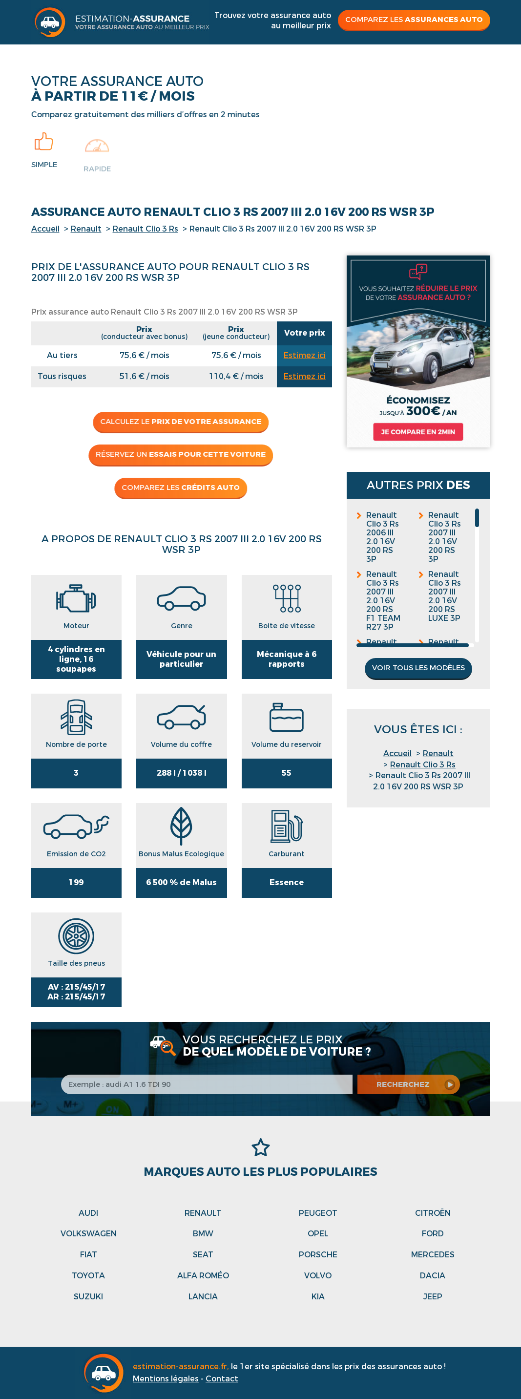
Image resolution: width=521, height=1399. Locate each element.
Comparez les (414, 19)
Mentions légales (166, 1379)
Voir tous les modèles (418, 668)
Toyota (88, 1276)
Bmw (203, 1234)
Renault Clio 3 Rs (145, 229)
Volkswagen (89, 1234)
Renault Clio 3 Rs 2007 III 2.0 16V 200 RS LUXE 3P (444, 596)
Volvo (318, 1276)
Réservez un (176, 454)
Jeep (432, 1297)
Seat (203, 1255)
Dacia (432, 1276)
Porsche (318, 1255)
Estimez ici (305, 355)
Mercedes (433, 1255)
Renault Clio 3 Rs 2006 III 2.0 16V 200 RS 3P (382, 537)
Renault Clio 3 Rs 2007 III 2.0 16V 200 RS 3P (444, 537)
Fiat (88, 1255)
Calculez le (176, 421)
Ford (433, 1234)
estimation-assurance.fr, (182, 1366)
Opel (318, 1234)
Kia (318, 1297)
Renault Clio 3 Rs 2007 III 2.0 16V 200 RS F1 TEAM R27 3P (383, 601)
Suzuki (88, 1297)
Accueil (45, 229)
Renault (86, 229)
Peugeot (318, 1213)
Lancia (203, 1297)
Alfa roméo (203, 1276)
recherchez (410, 1084)
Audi (88, 1213)
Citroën (433, 1213)
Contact (222, 1379)
